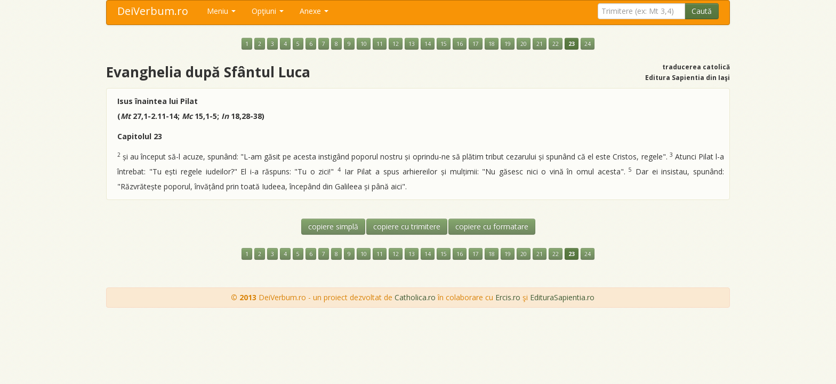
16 (459, 43)
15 (443, 43)
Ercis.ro (507, 297)
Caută (702, 11)
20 (523, 43)
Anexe (314, 11)
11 (379, 43)
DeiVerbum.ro (152, 11)
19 (507, 43)
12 (395, 43)
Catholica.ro (415, 297)
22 (555, 43)
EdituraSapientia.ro (562, 297)
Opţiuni (268, 11)
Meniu (221, 11)
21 (539, 43)
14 (427, 43)
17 (475, 43)
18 (491, 43)
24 (587, 43)
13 (411, 43)
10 (363, 43)
